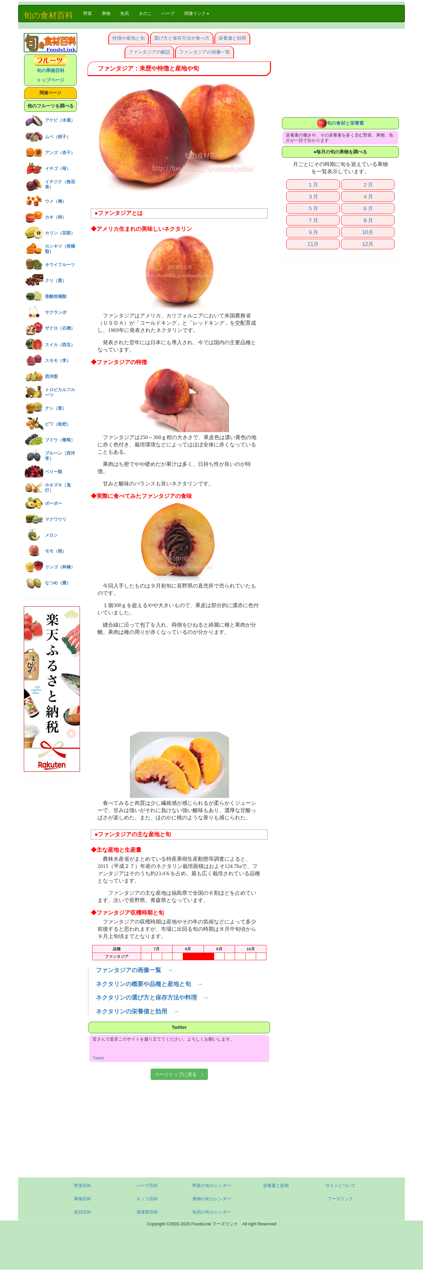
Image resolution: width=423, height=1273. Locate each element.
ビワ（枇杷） (58, 424)
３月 (313, 196)
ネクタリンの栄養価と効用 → (137, 1011)
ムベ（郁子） (58, 136)
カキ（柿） (55, 217)
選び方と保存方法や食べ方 (182, 38)
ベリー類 (53, 471)
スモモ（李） (58, 360)
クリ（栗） (55, 280)
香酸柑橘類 (55, 296)
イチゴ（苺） (58, 168)
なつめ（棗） (58, 582)
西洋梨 (51, 376)
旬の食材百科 (48, 15)
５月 (313, 208)
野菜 (90, 13)
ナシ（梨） (55, 408)
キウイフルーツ (60, 264)
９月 (313, 232)
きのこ (145, 13)
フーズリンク (340, 1198)
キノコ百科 (147, 1198)
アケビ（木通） (60, 120)
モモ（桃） (55, 551)
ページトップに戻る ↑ (179, 1074)
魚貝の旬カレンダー (211, 1212)
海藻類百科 (147, 1212)
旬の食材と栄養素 (340, 123)
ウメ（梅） (55, 201)
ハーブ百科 (147, 1185)
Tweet (98, 1057)
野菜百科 (82, 1185)
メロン (51, 535)
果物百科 (82, 1198)
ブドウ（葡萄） (60, 439)
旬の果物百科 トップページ (50, 70)
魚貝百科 (82, 1212)
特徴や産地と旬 (128, 38)
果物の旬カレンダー (211, 1198)
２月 (368, 184)
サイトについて (341, 1185)
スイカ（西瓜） (60, 344)
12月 (367, 244)
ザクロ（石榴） (60, 328)
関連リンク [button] (196, 13)
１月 (313, 184)
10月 (367, 232)
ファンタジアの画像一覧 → (134, 970)
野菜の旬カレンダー (211, 1185)
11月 (313, 244)
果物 (106, 13)
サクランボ (55, 312)
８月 (368, 220)
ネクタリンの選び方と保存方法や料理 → (152, 997)
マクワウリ (55, 519)
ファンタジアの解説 (149, 52)
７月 (313, 220)
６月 (368, 208)
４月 (368, 196)
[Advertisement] (179, 685)
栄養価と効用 (232, 38)
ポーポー (53, 503)
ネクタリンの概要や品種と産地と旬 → (149, 984)
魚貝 (124, 13)
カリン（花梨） (60, 232)
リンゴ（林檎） (60, 566)
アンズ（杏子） (60, 152)
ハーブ (168, 13)
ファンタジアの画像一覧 (204, 52)
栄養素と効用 (276, 1185)
